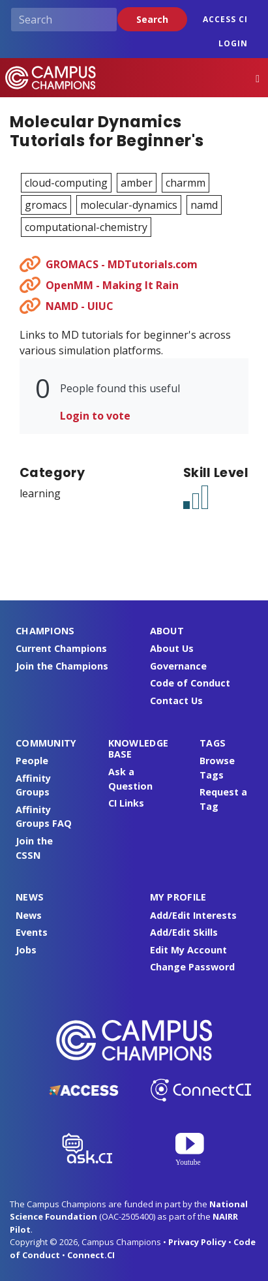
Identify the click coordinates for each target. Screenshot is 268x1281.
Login (233, 43)
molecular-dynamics (128, 205)
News (29, 915)
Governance (178, 666)
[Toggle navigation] (257, 78)
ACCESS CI (225, 19)
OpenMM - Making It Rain (112, 285)
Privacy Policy (197, 1242)
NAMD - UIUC (79, 306)
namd (204, 205)
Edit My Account (188, 950)
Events (32, 932)
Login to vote (95, 416)
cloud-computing (66, 183)
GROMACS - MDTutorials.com (122, 264)
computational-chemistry (86, 227)
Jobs (26, 950)
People (32, 760)
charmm (185, 183)
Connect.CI (91, 1255)
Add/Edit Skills (184, 932)
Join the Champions (62, 666)
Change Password (192, 967)
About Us (172, 648)
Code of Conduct (190, 683)
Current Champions (61, 648)
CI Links (126, 803)
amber (137, 183)
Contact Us (176, 700)
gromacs (46, 205)
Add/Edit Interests (193, 915)
